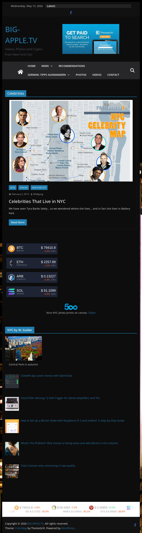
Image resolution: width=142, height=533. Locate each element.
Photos (81, 74)
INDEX (69, 511)
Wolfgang (38, 194)
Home (32, 66)
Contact (113, 74)
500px (92, 312)
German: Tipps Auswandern (47, 74)
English (23, 187)
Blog (12, 187)
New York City (39, 187)
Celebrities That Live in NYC (37, 201)
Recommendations (72, 66)
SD (30, 511)
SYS (105, 511)
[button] (51, 66)
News (45, 66)
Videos (96, 74)
